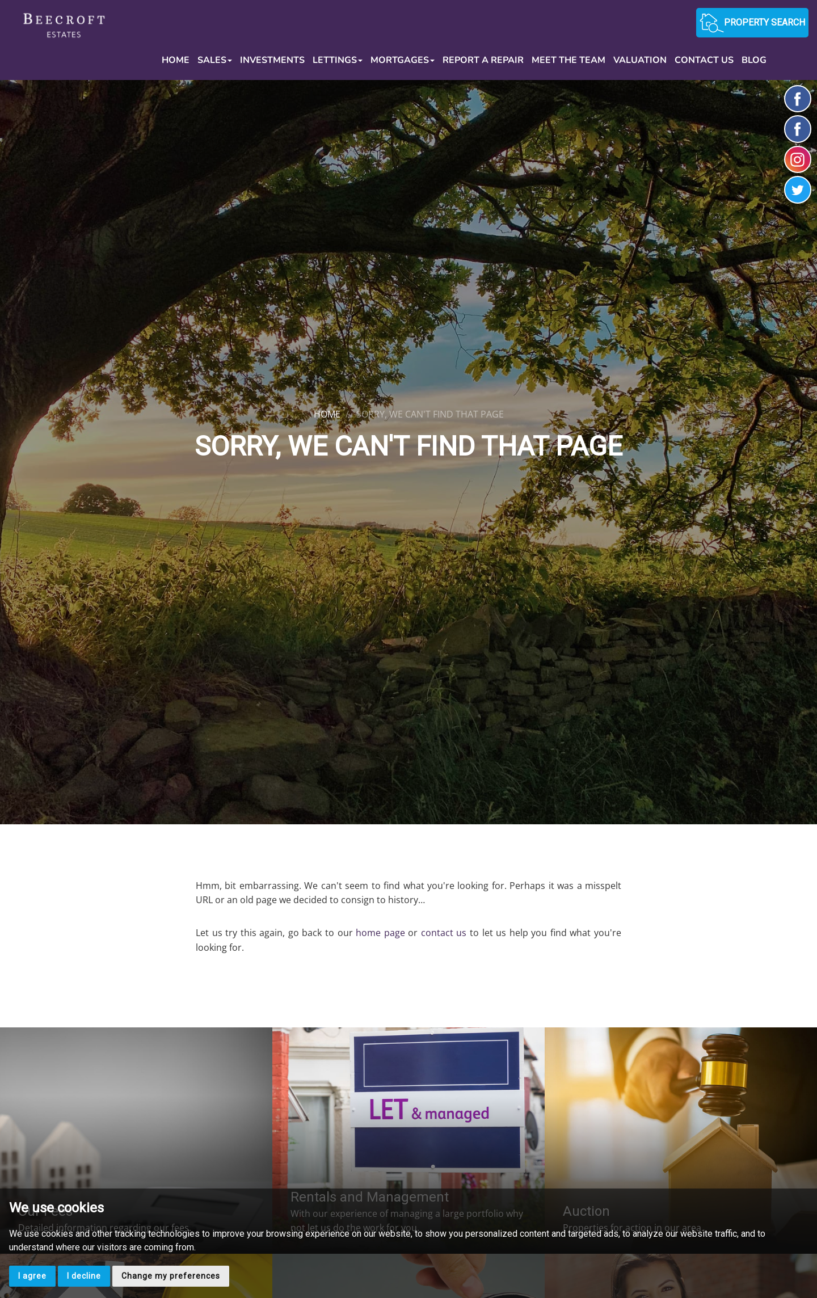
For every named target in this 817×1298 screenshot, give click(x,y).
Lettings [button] (338, 60)
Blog (754, 60)
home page (380, 932)
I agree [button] (32, 1275)
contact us (444, 932)
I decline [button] (84, 1275)
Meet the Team (568, 60)
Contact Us (704, 60)
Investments (272, 60)
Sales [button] (214, 60)
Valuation (640, 60)
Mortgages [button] (402, 60)
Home (175, 60)
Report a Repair (483, 60)
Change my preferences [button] (170, 1275)
